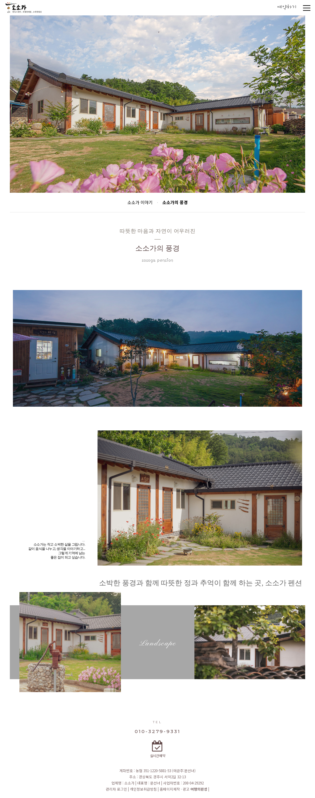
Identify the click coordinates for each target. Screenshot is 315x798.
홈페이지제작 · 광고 (183, 789)
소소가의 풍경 (175, 202)
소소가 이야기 (140, 202)
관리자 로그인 (117, 789)
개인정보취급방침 (144, 789)
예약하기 (287, 7)
